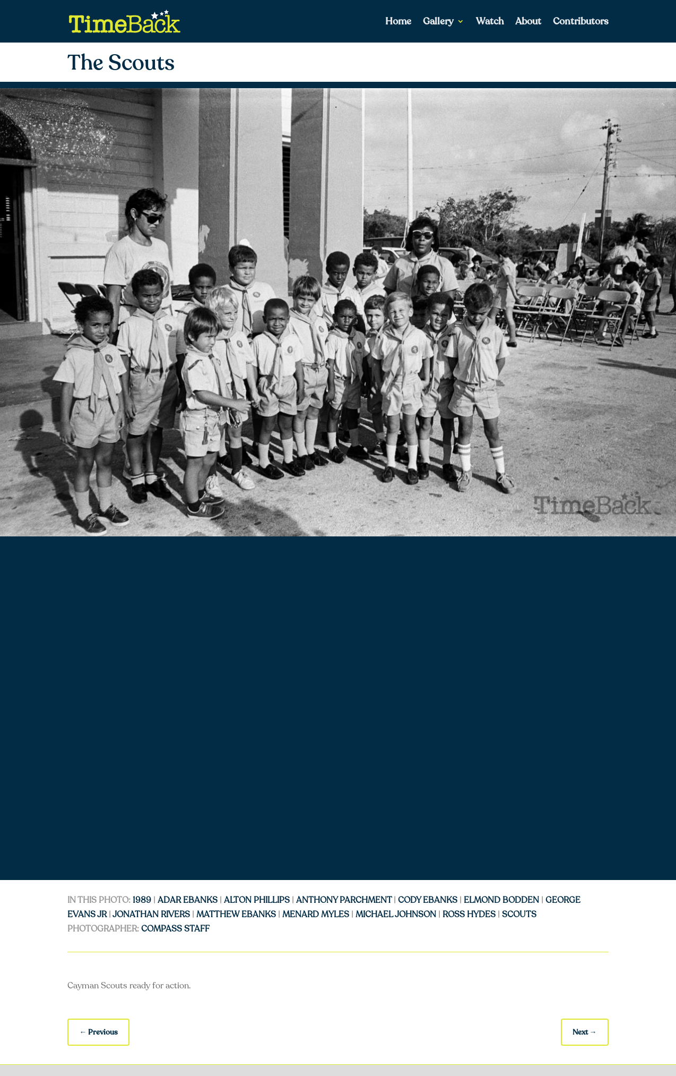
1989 (142, 900)
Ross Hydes (469, 914)
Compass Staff (175, 929)
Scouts (519, 914)
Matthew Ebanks (236, 914)
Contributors (581, 23)
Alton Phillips (257, 900)
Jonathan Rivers (151, 914)
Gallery (438, 23)
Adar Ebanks (188, 900)
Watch (490, 23)
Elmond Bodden (501, 900)
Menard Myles (315, 914)
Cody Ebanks (427, 900)
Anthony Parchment (344, 900)
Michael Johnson (396, 914)
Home (398, 23)
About (528, 23)
